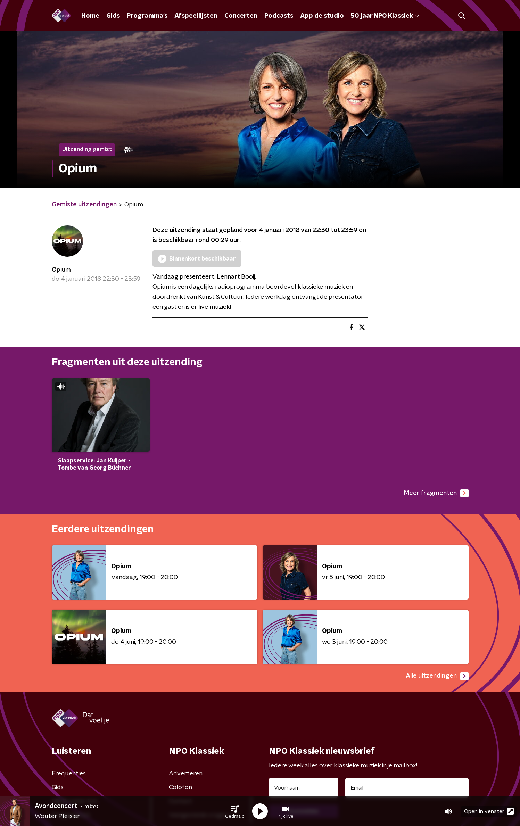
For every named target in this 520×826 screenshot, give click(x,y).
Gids (113, 16)
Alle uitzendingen (437, 676)
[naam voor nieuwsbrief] (303, 788)
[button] (235, 811)
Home (90, 16)
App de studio (322, 16)
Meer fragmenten (436, 493)
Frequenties (69, 773)
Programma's (147, 16)
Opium (61, 270)
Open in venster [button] (489, 811)
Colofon (180, 787)
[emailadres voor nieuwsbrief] (407, 788)
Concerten (240, 16)
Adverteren (186, 773)
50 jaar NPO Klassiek (385, 16)
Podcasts (278, 16)
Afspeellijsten (195, 16)
